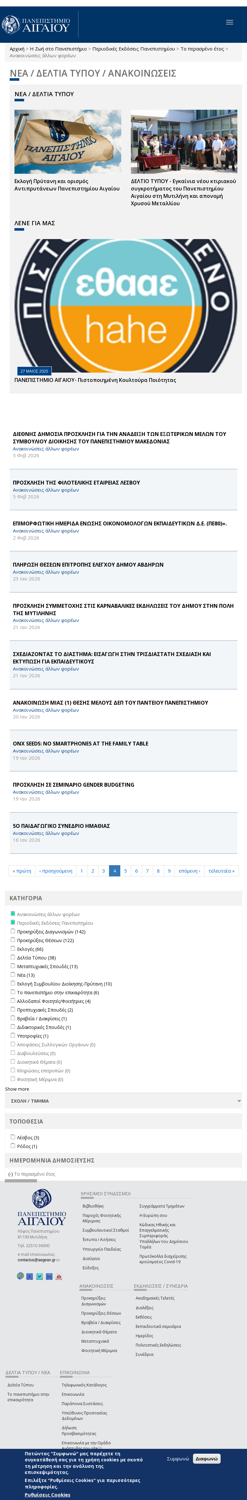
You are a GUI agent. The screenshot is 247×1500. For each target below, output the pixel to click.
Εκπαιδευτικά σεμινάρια (158, 1326)
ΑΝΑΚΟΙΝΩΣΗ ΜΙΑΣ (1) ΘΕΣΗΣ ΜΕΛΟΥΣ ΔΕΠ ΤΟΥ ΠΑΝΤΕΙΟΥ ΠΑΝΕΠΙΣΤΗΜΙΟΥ (110, 702)
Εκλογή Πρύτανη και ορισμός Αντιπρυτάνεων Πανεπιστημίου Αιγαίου (67, 185)
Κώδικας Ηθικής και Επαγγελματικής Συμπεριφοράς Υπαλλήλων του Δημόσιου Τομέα (164, 1236)
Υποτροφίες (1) (33, 1036)
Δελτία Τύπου (20, 1385)
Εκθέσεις (144, 1317)
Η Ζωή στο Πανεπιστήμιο (58, 48)
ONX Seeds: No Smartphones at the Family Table (80, 743)
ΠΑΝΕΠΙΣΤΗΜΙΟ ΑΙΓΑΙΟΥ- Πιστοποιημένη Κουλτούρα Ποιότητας (95, 380)
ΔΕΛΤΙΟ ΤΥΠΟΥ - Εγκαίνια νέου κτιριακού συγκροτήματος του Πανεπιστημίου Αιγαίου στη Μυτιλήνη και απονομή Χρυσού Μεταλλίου (183, 192)
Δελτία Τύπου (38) (36, 958)
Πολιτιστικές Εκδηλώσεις (158, 1345)
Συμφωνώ (178, 1458)
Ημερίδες (144, 1335)
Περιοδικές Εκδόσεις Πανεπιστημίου (133, 48)
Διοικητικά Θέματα (99, 1332)
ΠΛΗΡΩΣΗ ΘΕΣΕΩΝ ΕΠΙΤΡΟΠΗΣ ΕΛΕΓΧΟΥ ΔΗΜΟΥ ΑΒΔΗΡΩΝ (88, 564)
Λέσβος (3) (28, 1137)
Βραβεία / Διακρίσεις (101, 1322)
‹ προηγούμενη (55, 870)
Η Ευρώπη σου (153, 1215)
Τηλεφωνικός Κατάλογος (84, 1385)
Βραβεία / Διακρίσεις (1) (42, 1018)
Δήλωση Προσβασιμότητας (79, 1430)
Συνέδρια (144, 1354)
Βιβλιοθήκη (93, 1206)
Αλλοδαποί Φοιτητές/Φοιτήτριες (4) (54, 1001)
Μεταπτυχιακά (95, 1341)
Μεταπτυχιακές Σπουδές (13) (47, 966)
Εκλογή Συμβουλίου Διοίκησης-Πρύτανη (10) (64, 984)
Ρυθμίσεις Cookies (47, 1494)
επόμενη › (189, 870)
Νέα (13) (26, 975)
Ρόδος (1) (27, 1146)
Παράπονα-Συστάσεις (82, 1403)
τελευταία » (221, 870)
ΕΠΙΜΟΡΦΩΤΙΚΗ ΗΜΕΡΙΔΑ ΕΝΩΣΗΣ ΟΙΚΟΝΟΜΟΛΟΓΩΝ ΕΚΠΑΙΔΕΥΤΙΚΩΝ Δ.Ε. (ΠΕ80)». (120, 523)
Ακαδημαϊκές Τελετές (155, 1298)
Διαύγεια (91, 1258)
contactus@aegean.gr (38, 1260)
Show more (17, 1089)
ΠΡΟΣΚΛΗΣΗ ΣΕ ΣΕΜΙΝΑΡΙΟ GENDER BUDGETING (73, 784)
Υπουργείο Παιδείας (102, 1249)
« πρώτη (22, 870)
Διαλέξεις (144, 1307)
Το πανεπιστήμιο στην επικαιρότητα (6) (58, 992)
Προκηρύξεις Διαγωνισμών (93, 1300)
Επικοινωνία (73, 1394)
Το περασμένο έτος (202, 48)
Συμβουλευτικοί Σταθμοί (106, 1230)
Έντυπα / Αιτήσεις (99, 1239)
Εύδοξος (91, 1268)
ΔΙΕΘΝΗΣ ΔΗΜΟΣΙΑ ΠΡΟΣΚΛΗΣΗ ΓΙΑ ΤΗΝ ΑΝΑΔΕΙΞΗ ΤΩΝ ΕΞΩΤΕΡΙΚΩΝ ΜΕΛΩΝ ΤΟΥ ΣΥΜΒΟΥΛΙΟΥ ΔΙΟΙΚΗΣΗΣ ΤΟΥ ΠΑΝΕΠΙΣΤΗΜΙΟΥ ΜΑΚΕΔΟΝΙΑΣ (119, 438)
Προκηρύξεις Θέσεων (101, 1313)
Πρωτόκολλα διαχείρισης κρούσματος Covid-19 (163, 1259)
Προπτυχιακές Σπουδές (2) (45, 1010)
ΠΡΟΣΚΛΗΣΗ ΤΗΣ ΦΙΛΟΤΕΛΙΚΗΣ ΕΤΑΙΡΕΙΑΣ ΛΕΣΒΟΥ (76, 482)
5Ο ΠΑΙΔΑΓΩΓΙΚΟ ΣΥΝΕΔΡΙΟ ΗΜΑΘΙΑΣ (61, 825)
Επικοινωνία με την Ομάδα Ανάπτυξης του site (86, 1445)
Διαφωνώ (207, 1458)
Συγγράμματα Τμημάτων (162, 1206)
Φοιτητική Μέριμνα (99, 1350)
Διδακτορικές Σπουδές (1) (44, 1027)
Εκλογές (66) (30, 949)
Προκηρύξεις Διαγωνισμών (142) (51, 932)
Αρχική (17, 48)
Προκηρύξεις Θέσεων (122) (45, 940)
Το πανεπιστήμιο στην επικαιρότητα (28, 1397)
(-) (11, 1174)
